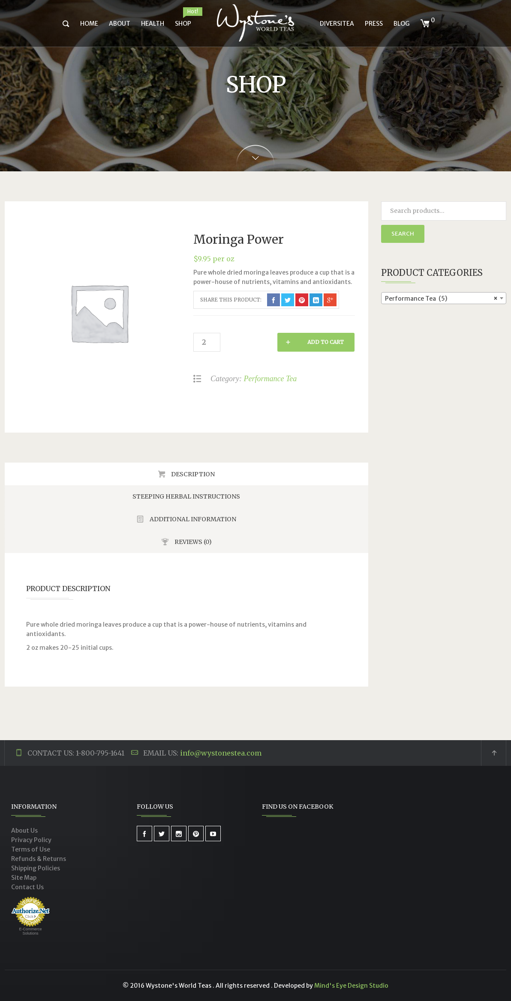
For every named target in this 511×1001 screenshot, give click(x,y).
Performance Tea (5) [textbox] (441, 299)
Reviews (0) (192, 542)
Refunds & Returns (38, 859)
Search (402, 233)
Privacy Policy (31, 840)
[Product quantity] (206, 342)
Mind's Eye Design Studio (351, 985)
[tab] (186, 474)
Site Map (23, 877)
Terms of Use (30, 849)
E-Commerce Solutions (30, 931)
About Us (24, 830)
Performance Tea (270, 378)
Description (192, 474)
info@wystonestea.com (221, 753)
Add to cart (268, 342)
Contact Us (27, 887)
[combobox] (444, 298)
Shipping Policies (35, 868)
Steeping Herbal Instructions (186, 496)
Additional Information (192, 519)
